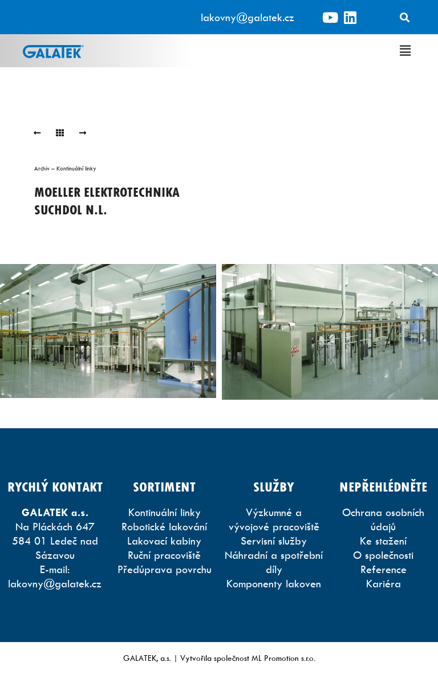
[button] (405, 51)
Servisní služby (274, 540)
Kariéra (383, 583)
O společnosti (383, 555)
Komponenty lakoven (273, 583)
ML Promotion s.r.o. (283, 658)
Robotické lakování (164, 526)
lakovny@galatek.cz (247, 17)
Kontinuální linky (164, 512)
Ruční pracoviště (164, 555)
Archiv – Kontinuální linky (65, 168)
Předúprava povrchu (164, 569)
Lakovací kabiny (164, 540)
